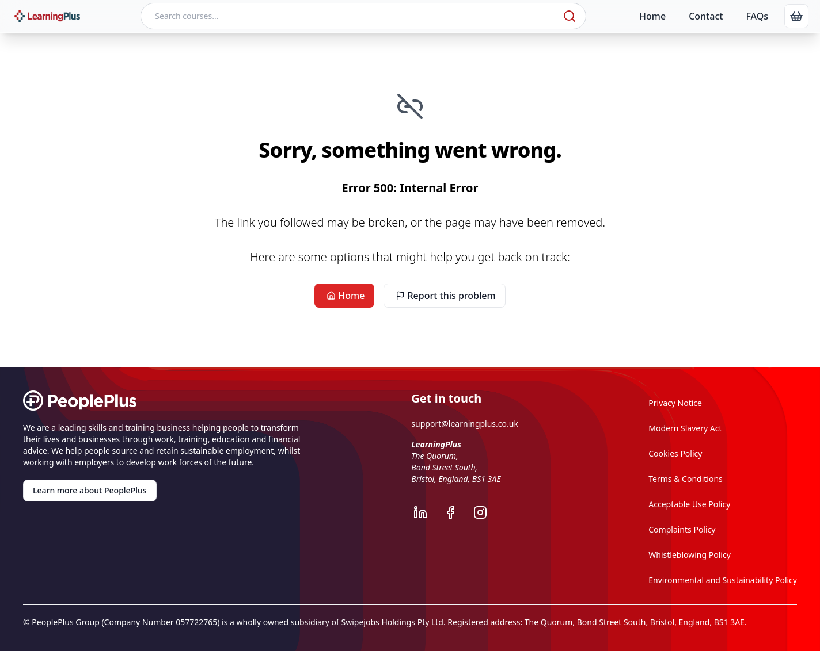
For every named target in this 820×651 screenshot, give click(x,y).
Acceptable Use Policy (689, 504)
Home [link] (344, 295)
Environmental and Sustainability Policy (722, 580)
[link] (796, 16)
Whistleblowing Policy (689, 554)
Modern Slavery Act (685, 428)
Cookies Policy (675, 453)
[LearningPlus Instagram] (486, 512)
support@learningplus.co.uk (464, 423)
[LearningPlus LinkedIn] (426, 512)
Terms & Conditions (685, 478)
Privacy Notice (675, 402)
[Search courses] (350, 16)
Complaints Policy (681, 529)
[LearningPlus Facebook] (456, 512)
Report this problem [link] (444, 295)
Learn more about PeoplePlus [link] (90, 490)
